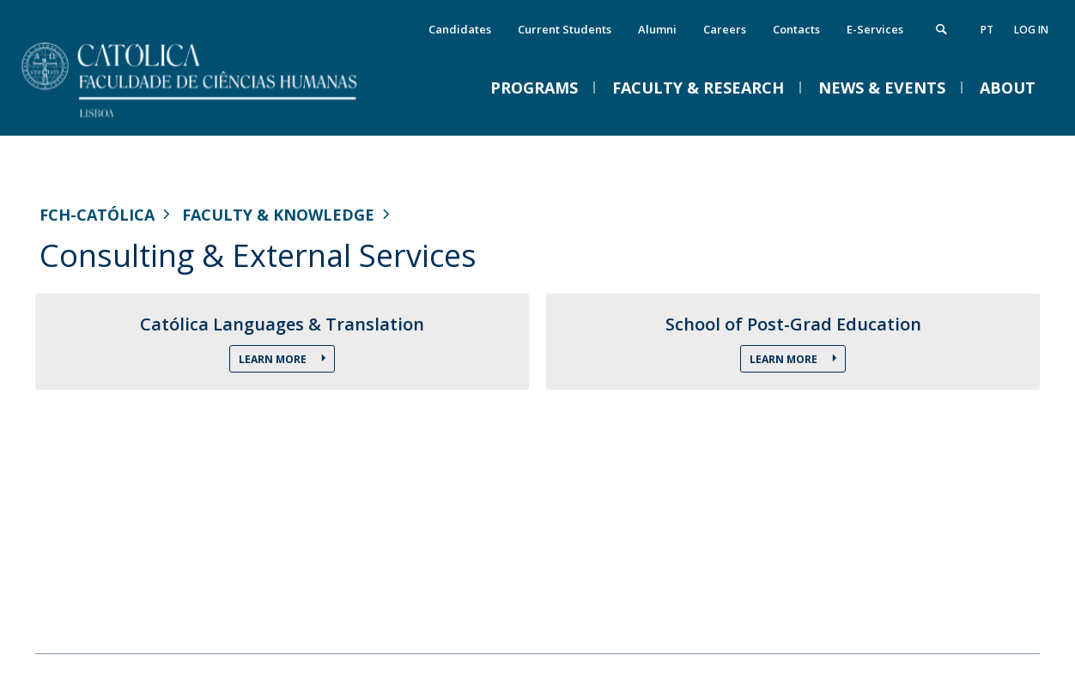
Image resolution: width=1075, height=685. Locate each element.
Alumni (657, 29)
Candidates (459, 29)
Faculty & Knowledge (278, 214)
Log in (1031, 29)
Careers (724, 29)
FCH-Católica (97, 214)
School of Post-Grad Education (793, 324)
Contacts (796, 29)
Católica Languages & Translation (282, 324)
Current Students (564, 29)
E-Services (875, 29)
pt (987, 29)
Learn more (274, 359)
